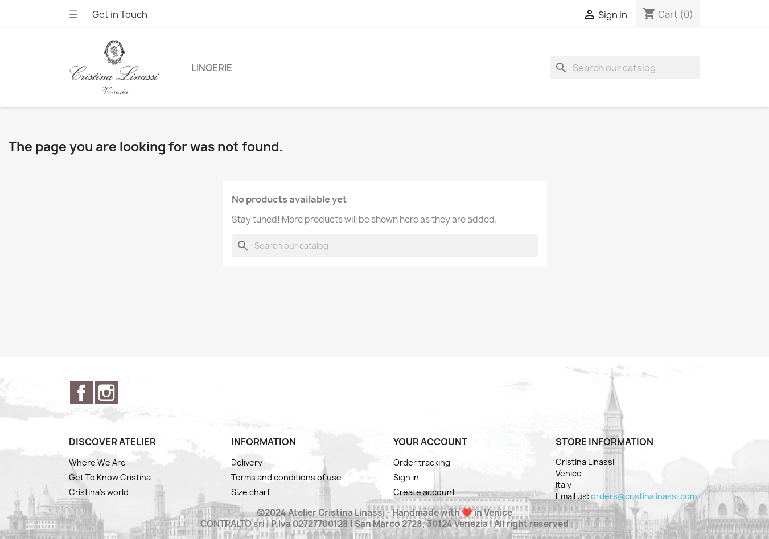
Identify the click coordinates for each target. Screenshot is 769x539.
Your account (430, 441)
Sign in (406, 477)
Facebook (81, 392)
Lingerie (211, 67)
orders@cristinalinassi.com (644, 496)
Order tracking (421, 462)
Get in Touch (119, 14)
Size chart (250, 492)
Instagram (106, 392)
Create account (424, 492)
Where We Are (97, 462)
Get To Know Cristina (110, 477)
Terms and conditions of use (286, 477)
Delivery (246, 462)
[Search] (625, 67)
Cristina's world (99, 492)
